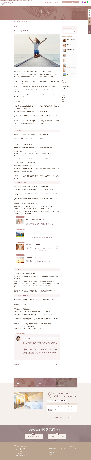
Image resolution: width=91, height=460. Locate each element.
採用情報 (57, 2)
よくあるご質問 (48, 2)
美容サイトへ (65, 2)
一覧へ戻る (16, 364)
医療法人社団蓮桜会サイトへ (20, 455)
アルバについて (45, 4)
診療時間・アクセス (85, 4)
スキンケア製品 (62, 446)
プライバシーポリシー (73, 448)
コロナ (63, 84)
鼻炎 (63, 102)
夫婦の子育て (64, 90)
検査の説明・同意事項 (66, 94)
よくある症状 (62, 4)
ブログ (50, 450)
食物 (63, 100)
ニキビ (63, 88)
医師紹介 (76, 4)
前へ (54, 364)
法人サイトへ (74, 2)
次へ (57, 364)
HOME (38, 4)
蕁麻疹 (63, 98)
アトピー (64, 82)
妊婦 (63, 92)
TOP (14, 21)
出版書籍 (50, 454)
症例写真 (69, 4)
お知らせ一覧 (51, 452)
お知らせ (18, 21)
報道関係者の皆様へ (52, 448)
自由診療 (64, 96)
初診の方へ (54, 4)
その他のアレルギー (66, 86)
